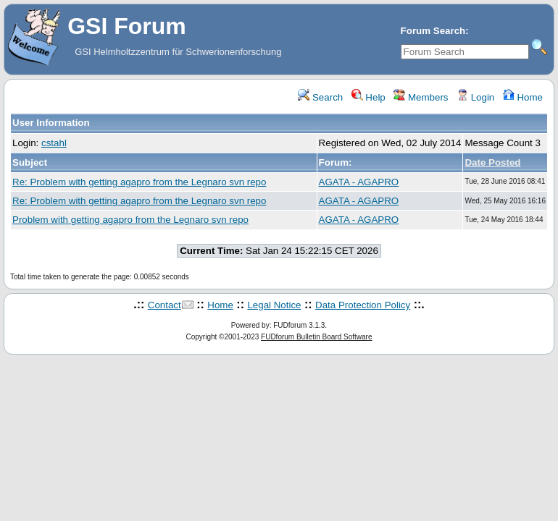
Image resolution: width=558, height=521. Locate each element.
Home (523, 97)
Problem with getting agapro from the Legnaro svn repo (130, 219)
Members (420, 97)
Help (368, 97)
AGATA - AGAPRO (359, 182)
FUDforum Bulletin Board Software (316, 337)
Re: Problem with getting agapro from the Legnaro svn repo (139, 182)
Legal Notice (274, 305)
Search (320, 97)
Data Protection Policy (362, 305)
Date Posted (492, 162)
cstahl (54, 142)
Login (475, 97)
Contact (164, 305)
